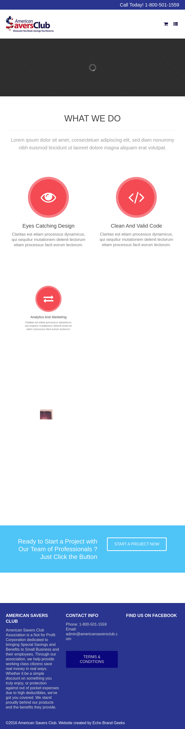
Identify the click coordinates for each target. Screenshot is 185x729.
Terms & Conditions (92, 659)
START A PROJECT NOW (136, 544)
